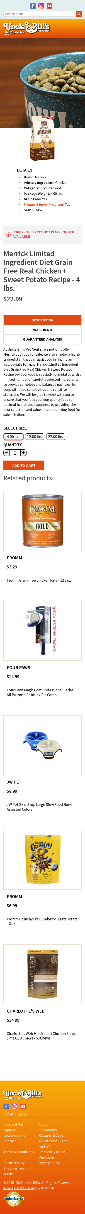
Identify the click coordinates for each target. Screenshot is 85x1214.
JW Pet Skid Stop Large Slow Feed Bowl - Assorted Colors (40, 807)
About (43, 1124)
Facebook (33, 6)
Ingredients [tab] (42, 330)
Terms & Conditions (18, 1151)
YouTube (49, 6)
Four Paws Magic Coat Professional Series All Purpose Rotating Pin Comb (40, 692)
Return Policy (13, 1162)
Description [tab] (42, 320)
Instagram (41, 6)
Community (48, 1130)
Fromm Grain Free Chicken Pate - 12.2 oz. (39, 580)
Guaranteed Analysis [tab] (42, 339)
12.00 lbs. (35, 436)
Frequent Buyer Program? (44, 204)
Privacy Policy (49, 1162)
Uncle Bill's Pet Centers (26, 28)
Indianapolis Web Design (19, 1188)
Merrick (40, 177)
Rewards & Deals (51, 1135)
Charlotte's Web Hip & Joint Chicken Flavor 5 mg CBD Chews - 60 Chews (42, 1036)
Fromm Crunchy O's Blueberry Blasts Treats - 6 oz (42, 921)
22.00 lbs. (56, 436)
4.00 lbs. (13, 436)
